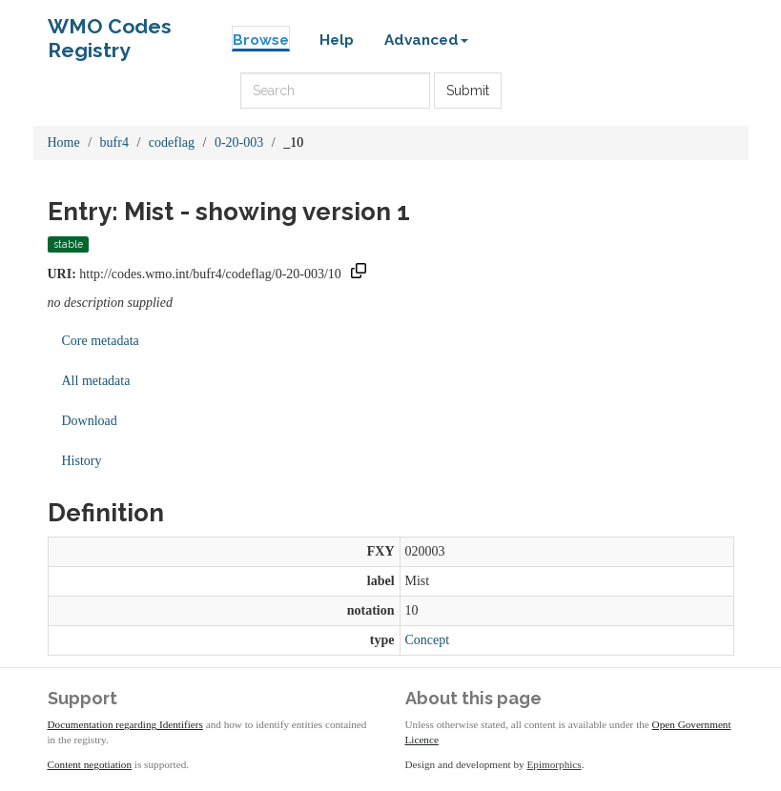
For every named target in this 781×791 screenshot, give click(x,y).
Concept (427, 640)
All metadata (96, 381)
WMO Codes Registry (110, 31)
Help (336, 40)
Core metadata (100, 341)
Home (64, 142)
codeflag (172, 142)
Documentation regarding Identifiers (125, 724)
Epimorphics (554, 764)
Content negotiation (90, 764)
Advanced (426, 40)
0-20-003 (239, 142)
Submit (467, 90)
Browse (261, 40)
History (82, 461)
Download (89, 421)
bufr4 (114, 142)
